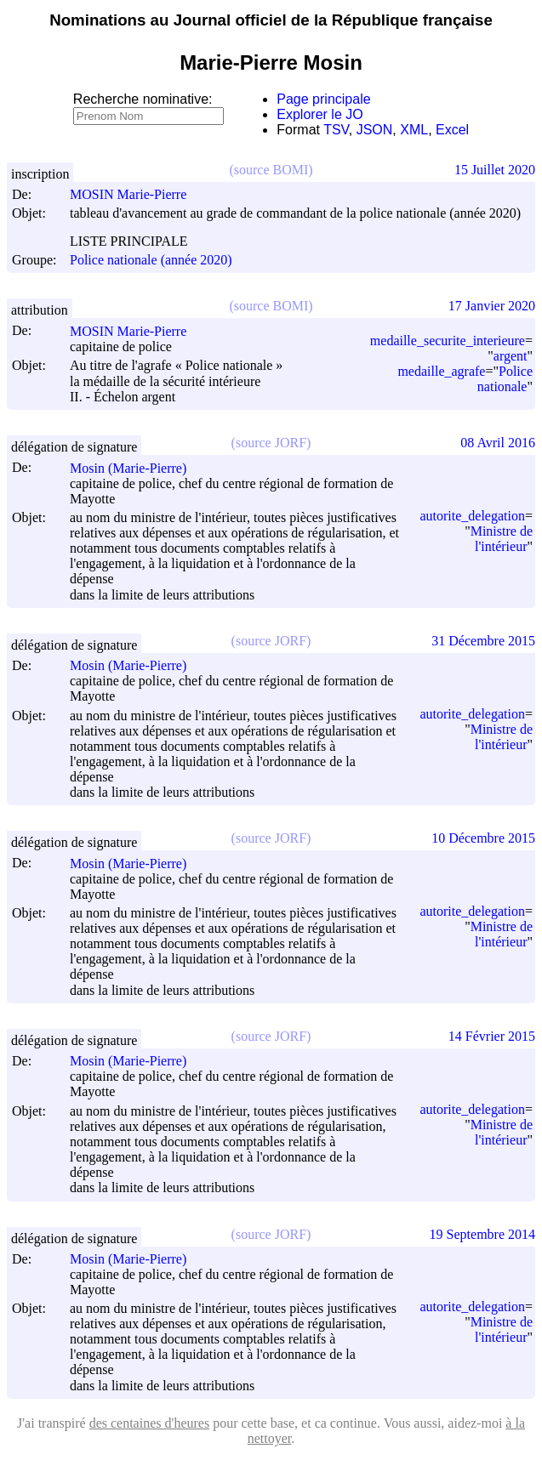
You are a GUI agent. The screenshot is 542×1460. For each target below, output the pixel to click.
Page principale (323, 99)
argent (511, 356)
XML (414, 129)
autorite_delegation (472, 515)
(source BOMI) (270, 169)
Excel (452, 129)
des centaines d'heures (149, 1423)
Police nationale (505, 379)
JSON (375, 129)
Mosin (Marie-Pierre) (136, 468)
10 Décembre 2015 (483, 838)
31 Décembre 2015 (483, 640)
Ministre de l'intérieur (502, 539)
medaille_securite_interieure (447, 340)
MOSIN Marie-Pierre (136, 194)
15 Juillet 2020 (494, 169)
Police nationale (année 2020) (151, 260)
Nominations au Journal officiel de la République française (271, 20)
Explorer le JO (319, 114)
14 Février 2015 (491, 1036)
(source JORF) (271, 442)
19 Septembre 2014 (482, 1234)
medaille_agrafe (441, 371)
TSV (336, 129)
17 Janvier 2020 (491, 305)
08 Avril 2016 (497, 442)
